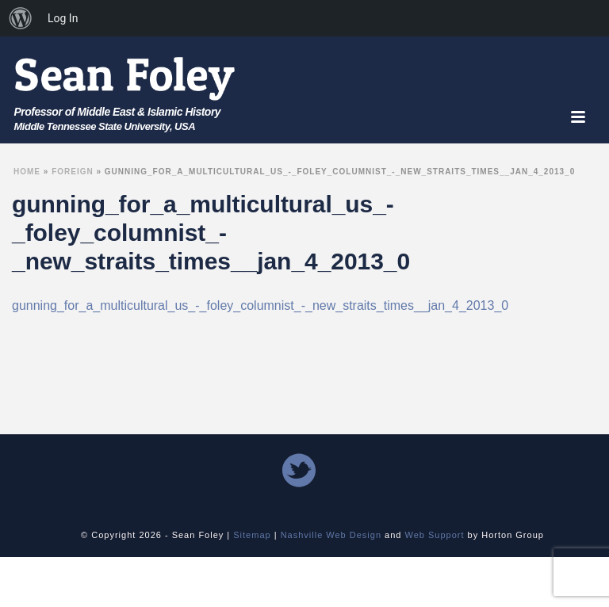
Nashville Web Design (331, 535)
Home (26, 171)
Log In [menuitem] (63, 18)
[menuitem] (20, 18)
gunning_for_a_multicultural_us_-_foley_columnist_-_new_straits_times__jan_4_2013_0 (260, 305)
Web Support (435, 535)
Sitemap (251, 535)
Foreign (73, 171)
